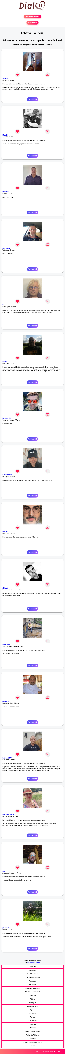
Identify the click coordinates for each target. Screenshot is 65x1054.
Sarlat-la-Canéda (32, 974)
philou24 (5, 588)
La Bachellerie (32, 1021)
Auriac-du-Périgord (32, 1035)
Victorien (5, 305)
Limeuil (32, 1046)
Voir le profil (32, 99)
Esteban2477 (7, 758)
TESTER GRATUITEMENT (32, 16)
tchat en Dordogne (33, 962)
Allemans (32, 1028)
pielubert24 (6, 928)
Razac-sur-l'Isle (32, 1006)
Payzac (32, 1017)
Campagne (32, 1039)
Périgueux (32, 967)
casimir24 (5, 701)
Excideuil (32, 1013)
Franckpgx (6, 531)
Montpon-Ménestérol (32, 992)
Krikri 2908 (6, 645)
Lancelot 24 (6, 418)
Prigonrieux (32, 995)
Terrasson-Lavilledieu (32, 988)
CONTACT (60, 1052)
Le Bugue (32, 1003)
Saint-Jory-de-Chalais (32, 1031)
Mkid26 (5, 135)
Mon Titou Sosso (8, 815)
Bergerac (32, 970)
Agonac (32, 1010)
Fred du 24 (6, 248)
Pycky (4, 361)
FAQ (37, 1052)
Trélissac (32, 981)
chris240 (5, 192)
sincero (5, 78)
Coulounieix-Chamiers (32, 977)
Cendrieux (32, 1024)
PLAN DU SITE (50, 1052)
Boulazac (32, 985)
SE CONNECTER (32, 23)
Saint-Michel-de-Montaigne (32, 1042)
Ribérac (32, 999)
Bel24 (4, 871)
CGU (42, 1052)
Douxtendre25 (7, 475)
